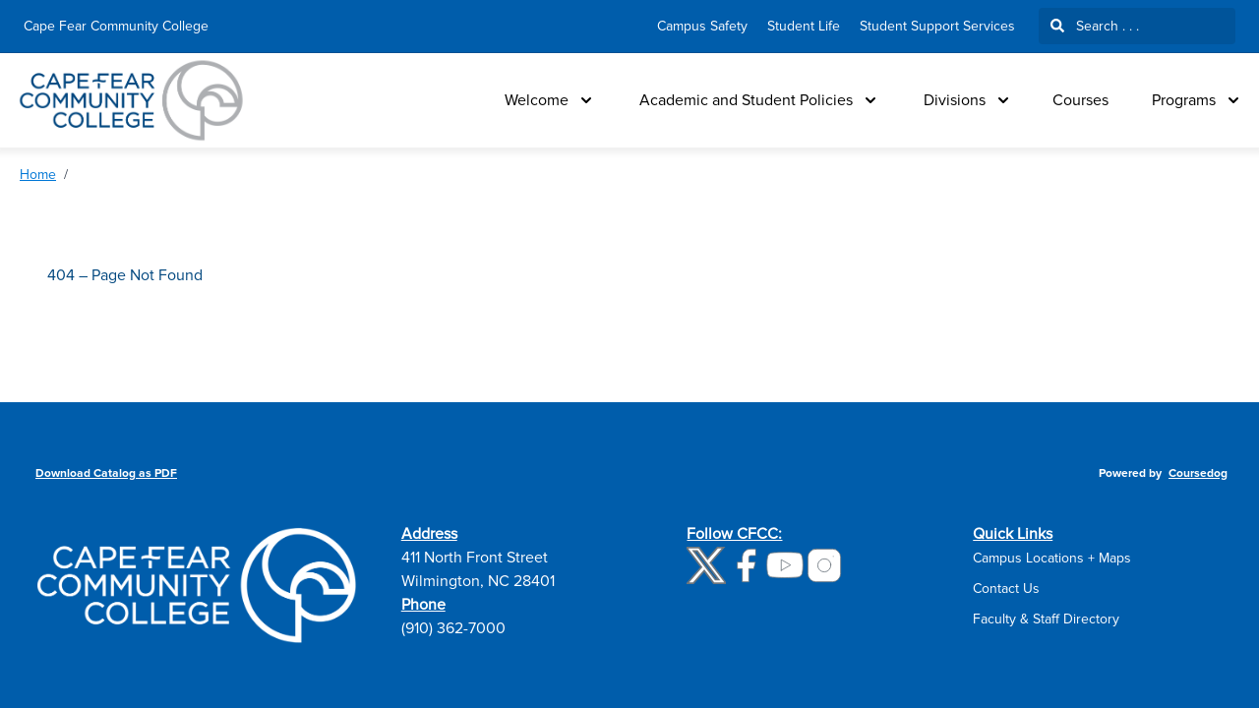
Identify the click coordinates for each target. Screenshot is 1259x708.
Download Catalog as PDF (106, 473)
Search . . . (1094, 26)
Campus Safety (702, 26)
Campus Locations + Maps (1052, 558)
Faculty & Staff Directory (1046, 619)
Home (38, 174)
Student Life (803, 26)
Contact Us (1006, 588)
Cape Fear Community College (116, 26)
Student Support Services (937, 26)
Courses (1080, 100)
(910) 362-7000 (453, 628)
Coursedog (1198, 473)
